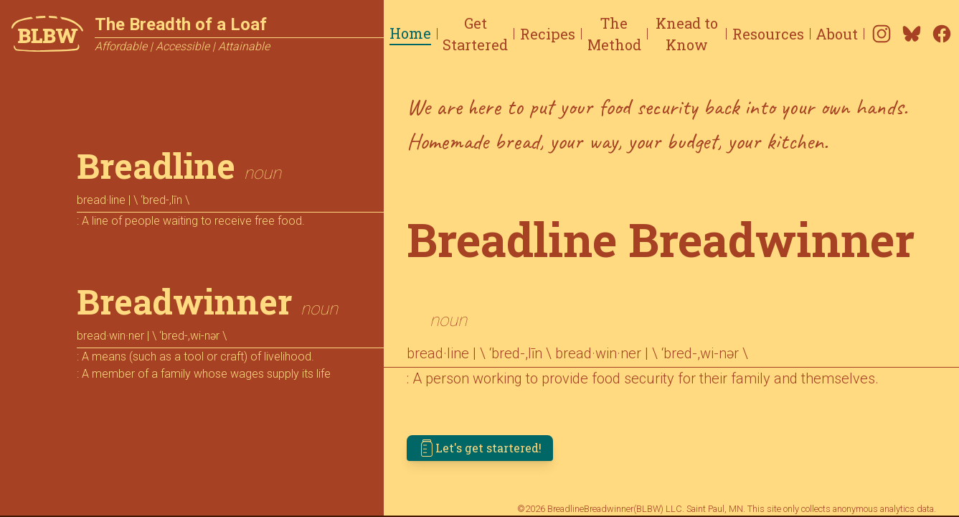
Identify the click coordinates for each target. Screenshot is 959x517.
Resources (768, 33)
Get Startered (475, 34)
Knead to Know (687, 34)
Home (410, 33)
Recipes (547, 33)
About (837, 33)
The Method (614, 34)
